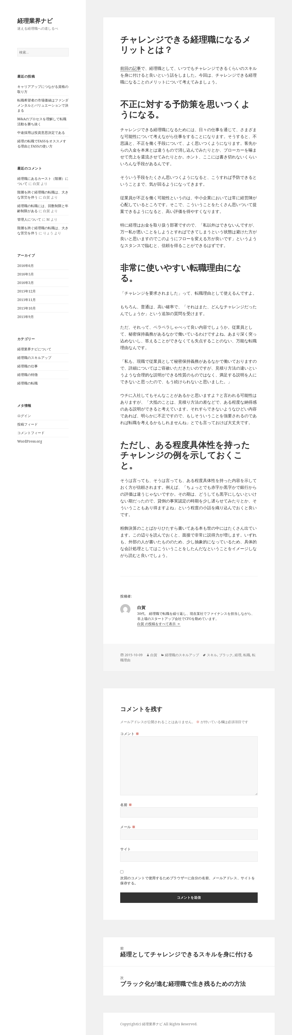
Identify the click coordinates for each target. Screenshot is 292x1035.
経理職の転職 (27, 383)
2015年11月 (26, 299)
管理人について (29, 219)
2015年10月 (26, 308)
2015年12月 (26, 291)
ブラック (226, 655)
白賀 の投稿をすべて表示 (157, 623)
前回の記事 (130, 68)
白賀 (153, 655)
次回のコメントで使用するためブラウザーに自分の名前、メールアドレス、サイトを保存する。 (187, 880)
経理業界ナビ (35, 21)
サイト (125, 849)
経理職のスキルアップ (34, 357)
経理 (238, 655)
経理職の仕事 (27, 366)
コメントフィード (31, 432)
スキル (212, 655)
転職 (246, 655)
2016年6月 (25, 265)
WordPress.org (29, 441)
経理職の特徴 (27, 374)
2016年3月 (25, 282)
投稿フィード (27, 424)
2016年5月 (25, 274)
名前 (126, 804)
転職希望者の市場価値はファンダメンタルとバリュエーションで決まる (42, 105)
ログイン (24, 415)
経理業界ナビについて (34, 349)
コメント (129, 733)
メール (128, 827)
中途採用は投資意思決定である (41, 132)
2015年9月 (25, 316)
